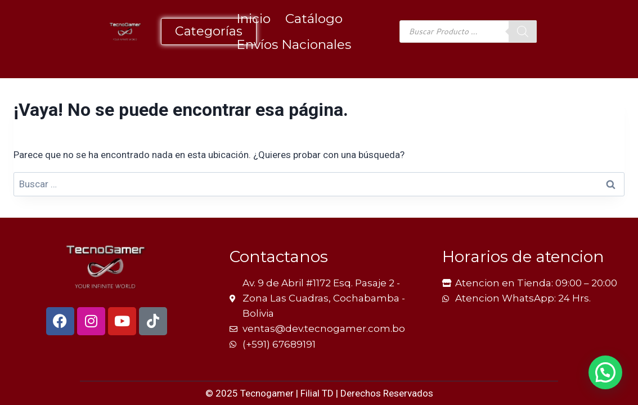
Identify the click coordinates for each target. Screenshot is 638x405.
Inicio (253, 18)
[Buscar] (523, 31)
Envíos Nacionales (293, 44)
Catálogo (314, 18)
